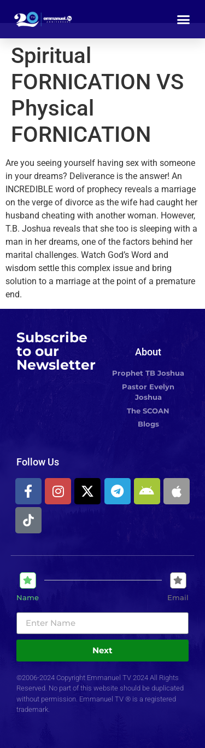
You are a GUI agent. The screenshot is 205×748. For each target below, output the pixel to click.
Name (27, 597)
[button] (183, 19)
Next (102, 650)
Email (178, 597)
